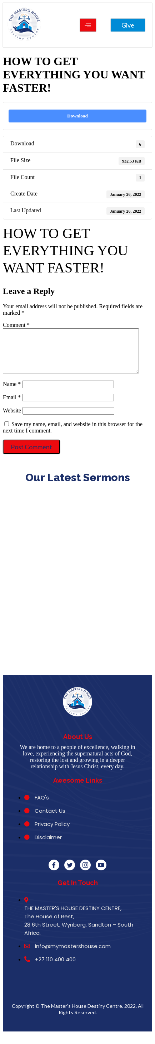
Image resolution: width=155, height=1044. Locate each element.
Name (12, 393)
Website (12, 419)
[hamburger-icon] (88, 25)
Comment (16, 325)
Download (77, 116)
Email (12, 406)
